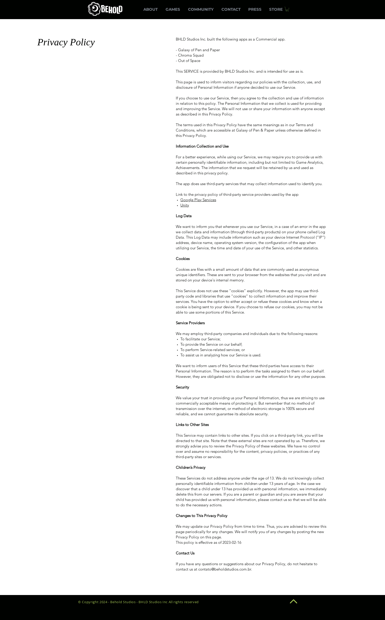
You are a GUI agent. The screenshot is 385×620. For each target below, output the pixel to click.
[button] (287, 9)
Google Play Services (198, 199)
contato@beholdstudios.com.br (224, 569)
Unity (184, 205)
